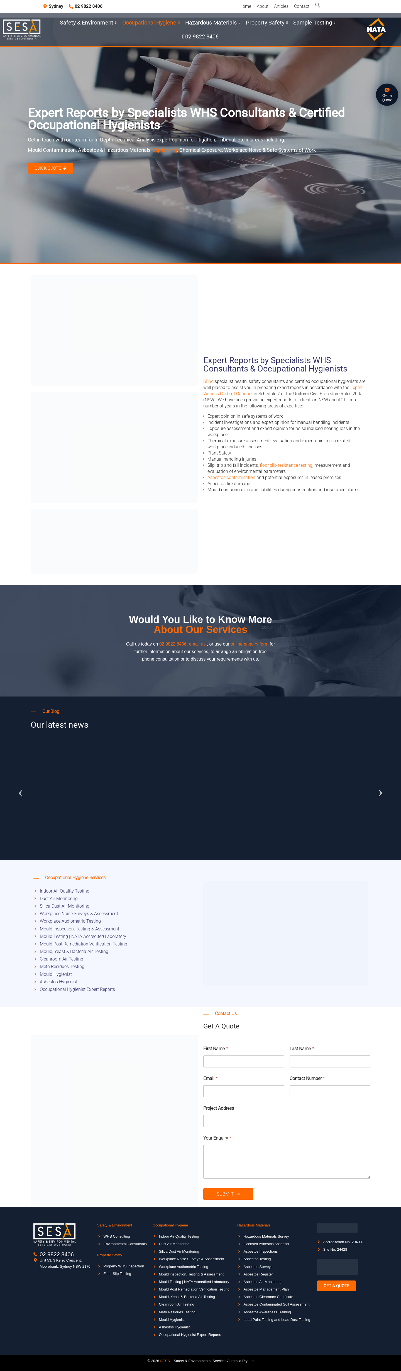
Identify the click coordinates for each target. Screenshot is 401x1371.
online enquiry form (250, 644)
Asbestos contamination (231, 477)
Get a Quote (387, 97)
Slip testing (165, 150)
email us (197, 644)
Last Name (302, 1048)
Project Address (220, 1108)
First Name (215, 1048)
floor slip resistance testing (286, 465)
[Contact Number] (330, 1091)
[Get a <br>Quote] (387, 90)
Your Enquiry (217, 1138)
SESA (208, 381)
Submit (225, 1194)
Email (210, 1078)
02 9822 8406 (173, 644)
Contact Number (307, 1078)
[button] (318, 6)
